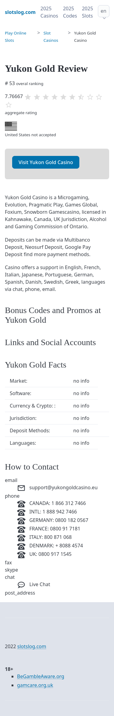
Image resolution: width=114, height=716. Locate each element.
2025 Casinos (49, 12)
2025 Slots (87, 12)
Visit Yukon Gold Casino (46, 162)
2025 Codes (70, 12)
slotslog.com (31, 646)
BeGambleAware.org (40, 676)
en (103, 11)
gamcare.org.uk (35, 685)
